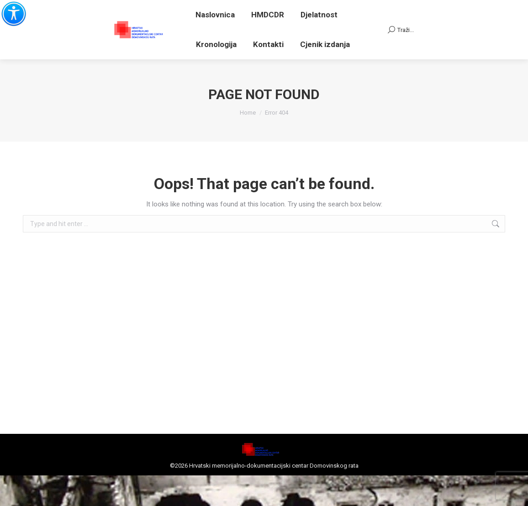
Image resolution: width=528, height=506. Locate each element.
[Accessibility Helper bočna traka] (11, 11)
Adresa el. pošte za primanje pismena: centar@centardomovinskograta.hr (221, 24)
